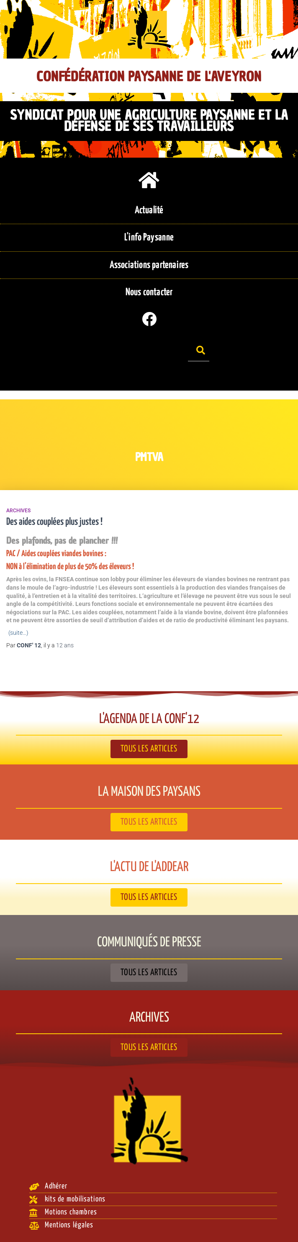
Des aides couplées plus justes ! (54, 522)
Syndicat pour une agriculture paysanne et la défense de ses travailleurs (149, 120)
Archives (18, 511)
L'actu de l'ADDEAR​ (149, 867)
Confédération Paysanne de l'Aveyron (149, 76)
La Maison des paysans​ (149, 792)
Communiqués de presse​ (149, 942)
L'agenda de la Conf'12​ (149, 719)
